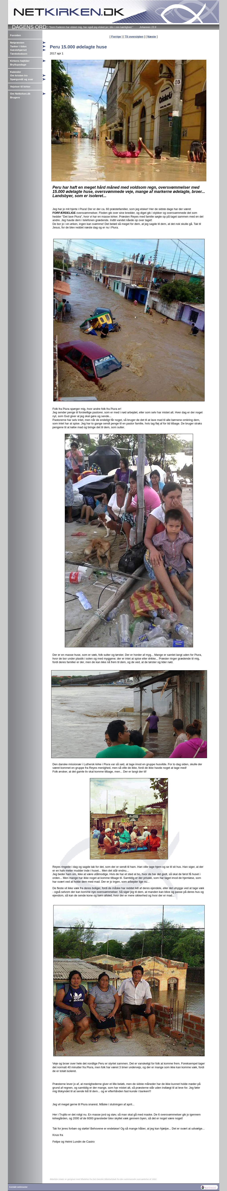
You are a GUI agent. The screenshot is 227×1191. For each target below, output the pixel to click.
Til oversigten (134, 36)
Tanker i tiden (18, 46)
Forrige (116, 36)
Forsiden (15, 35)
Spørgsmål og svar (21, 79)
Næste (151, 36)
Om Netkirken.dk (20, 93)
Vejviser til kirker (20, 86)
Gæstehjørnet (18, 50)
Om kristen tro (19, 75)
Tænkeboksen (18, 53)
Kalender (15, 72)
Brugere (15, 97)
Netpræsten (17, 42)
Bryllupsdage (18, 64)
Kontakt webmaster (18, 1187)
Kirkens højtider (20, 60)
